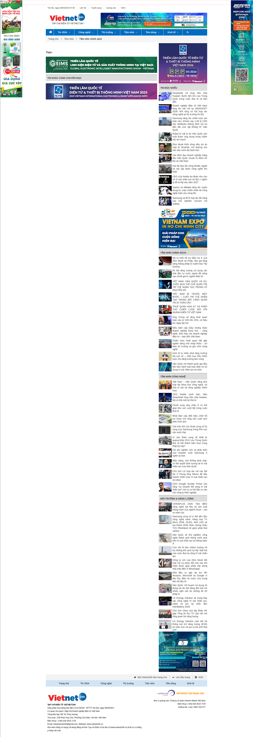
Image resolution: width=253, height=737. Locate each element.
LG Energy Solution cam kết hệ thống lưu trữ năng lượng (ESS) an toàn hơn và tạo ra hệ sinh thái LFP (189, 625)
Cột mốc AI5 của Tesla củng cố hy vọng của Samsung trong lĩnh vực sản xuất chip (189, 429)
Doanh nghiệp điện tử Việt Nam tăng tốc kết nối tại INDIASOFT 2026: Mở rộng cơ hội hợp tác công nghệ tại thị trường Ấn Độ (189, 110)
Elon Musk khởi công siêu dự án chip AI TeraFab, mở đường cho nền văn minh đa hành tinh (189, 147)
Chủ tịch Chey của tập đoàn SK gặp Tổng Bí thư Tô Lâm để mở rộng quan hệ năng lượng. (189, 613)
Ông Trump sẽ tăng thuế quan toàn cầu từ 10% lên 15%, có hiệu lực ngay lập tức (189, 320)
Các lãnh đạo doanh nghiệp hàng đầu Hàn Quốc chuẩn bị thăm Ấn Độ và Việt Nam (189, 158)
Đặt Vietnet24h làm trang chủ (152, 677)
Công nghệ (85, 32)
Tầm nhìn (130, 32)
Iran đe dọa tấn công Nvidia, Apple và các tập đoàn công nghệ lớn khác (189, 169)
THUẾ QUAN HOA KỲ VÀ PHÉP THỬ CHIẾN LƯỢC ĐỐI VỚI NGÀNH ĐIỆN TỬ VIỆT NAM (189, 309)
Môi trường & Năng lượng (177, 498)
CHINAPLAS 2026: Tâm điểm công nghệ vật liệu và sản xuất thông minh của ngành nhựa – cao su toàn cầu (189, 508)
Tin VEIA (64, 32)
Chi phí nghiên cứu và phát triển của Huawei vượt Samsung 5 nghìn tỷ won (189, 453)
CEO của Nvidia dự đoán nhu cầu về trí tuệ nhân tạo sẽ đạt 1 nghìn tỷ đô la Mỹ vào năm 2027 (189, 179)
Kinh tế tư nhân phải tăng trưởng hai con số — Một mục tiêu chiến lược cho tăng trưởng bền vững (189, 356)
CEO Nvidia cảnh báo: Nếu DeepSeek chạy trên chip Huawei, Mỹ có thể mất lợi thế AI (189, 397)
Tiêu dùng (152, 32)
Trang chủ (53, 39)
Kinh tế (173, 32)
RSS (200, 677)
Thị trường (109, 32)
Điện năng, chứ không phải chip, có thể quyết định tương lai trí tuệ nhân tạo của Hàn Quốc (189, 463)
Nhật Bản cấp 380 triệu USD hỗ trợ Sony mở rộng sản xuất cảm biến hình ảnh (189, 419)
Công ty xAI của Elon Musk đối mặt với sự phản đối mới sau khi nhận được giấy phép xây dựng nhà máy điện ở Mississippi (189, 564)
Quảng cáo (111, 8)
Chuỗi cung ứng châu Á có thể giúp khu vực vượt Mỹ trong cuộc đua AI (189, 408)
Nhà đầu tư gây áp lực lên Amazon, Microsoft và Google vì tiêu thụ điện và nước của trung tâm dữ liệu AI (189, 577)
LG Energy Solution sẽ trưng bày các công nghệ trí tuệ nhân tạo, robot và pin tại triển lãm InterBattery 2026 (189, 602)
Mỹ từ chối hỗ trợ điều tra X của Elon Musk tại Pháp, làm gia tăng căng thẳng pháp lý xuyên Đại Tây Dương (189, 262)
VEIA (123, 8)
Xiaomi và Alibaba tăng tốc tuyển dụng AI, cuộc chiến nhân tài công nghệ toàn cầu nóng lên (189, 190)
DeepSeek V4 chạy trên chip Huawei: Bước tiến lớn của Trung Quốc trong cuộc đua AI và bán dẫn (189, 97)
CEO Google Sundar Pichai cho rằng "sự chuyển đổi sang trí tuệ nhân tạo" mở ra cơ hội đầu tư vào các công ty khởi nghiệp (189, 488)
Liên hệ (83, 8)
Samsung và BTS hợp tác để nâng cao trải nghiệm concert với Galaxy (189, 201)
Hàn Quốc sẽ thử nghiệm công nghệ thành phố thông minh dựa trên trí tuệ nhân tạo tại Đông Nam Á (189, 539)
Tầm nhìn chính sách (173, 252)
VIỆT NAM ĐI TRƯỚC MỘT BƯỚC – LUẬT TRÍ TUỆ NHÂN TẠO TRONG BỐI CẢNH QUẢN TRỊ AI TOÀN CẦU (189, 298)
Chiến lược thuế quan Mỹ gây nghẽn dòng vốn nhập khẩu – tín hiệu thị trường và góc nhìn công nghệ (189, 345)
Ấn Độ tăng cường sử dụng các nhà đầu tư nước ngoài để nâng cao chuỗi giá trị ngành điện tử (189, 273)
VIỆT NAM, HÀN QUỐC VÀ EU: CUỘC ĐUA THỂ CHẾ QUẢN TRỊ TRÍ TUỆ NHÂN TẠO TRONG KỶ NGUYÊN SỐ (189, 285)
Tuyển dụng (96, 8)
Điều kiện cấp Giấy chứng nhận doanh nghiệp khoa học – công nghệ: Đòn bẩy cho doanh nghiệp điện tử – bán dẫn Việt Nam (189, 332)
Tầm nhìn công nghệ (173, 376)
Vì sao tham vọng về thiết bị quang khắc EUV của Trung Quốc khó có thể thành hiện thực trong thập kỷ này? (189, 441)
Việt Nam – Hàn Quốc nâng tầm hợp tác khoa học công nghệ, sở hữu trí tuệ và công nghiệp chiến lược (189, 386)
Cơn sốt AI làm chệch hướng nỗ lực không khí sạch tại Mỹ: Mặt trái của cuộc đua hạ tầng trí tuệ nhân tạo (189, 551)
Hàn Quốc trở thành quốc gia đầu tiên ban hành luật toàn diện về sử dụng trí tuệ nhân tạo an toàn (189, 367)
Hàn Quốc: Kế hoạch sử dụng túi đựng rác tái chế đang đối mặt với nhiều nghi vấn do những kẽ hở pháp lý (189, 589)
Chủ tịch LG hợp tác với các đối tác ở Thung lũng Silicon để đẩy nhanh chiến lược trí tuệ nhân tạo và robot (189, 475)
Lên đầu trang (183, 677)
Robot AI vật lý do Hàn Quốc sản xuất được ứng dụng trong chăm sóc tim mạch (189, 136)
